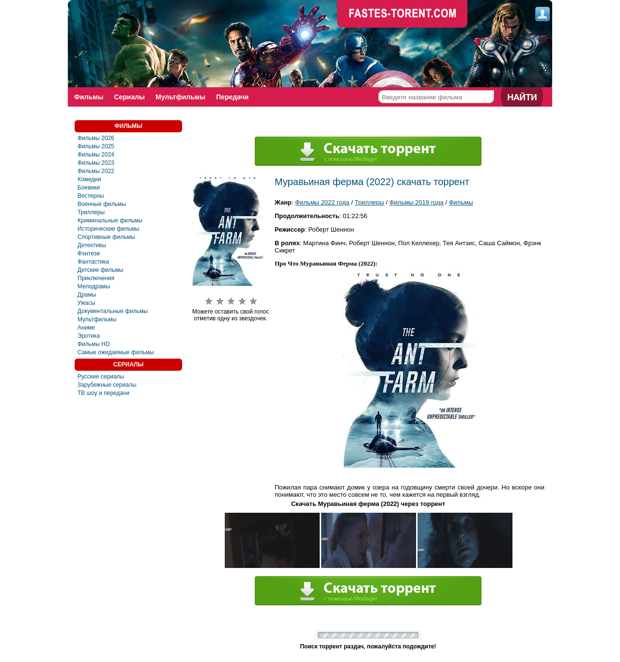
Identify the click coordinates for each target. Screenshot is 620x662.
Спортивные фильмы (106, 237)
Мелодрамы (94, 286)
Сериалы (129, 97)
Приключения (96, 278)
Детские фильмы (100, 270)
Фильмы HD (94, 344)
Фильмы (88, 97)
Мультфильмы (180, 97)
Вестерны (91, 195)
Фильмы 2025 (96, 146)
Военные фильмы (102, 204)
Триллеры (91, 212)
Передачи (232, 97)
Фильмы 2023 (96, 162)
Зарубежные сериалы (107, 384)
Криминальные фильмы (110, 220)
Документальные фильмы (113, 311)
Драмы (87, 294)
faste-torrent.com (402, 14)
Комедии (89, 179)
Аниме (86, 327)
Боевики (89, 187)
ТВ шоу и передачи (103, 393)
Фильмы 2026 (96, 138)
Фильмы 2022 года (322, 202)
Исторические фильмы (109, 228)
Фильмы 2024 (96, 154)
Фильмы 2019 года (416, 202)
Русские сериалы (101, 376)
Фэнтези (89, 253)
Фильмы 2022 (96, 171)
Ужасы (86, 302)
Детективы (92, 245)
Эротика (89, 335)
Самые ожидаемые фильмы (116, 352)
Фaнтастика (93, 261)
